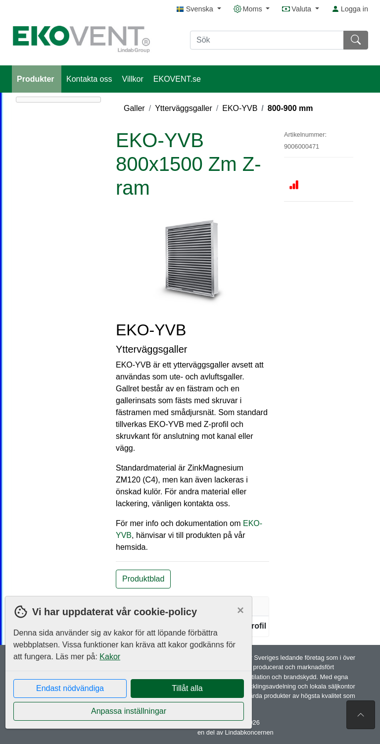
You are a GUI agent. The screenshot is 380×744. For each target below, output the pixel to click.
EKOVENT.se (177, 79)
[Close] (240, 610)
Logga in (350, 9)
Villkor (132, 79)
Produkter (36, 79)
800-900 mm (290, 108)
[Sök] (267, 40)
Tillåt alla (187, 688)
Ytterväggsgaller (183, 108)
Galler (134, 108)
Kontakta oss (89, 79)
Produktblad (143, 579)
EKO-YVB (239, 108)
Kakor (109, 656)
